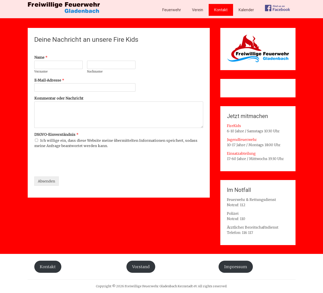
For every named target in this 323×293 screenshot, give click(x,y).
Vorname (41, 71)
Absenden (46, 181)
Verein (197, 9)
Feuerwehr (171, 9)
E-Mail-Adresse (49, 80)
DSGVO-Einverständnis (56, 134)
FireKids (234, 126)
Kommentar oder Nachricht (58, 98)
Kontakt (221, 9)
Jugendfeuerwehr (242, 139)
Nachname (95, 71)
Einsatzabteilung (241, 153)
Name (40, 57)
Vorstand (141, 266)
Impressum (235, 266)
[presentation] (67, 169)
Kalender (246, 9)
